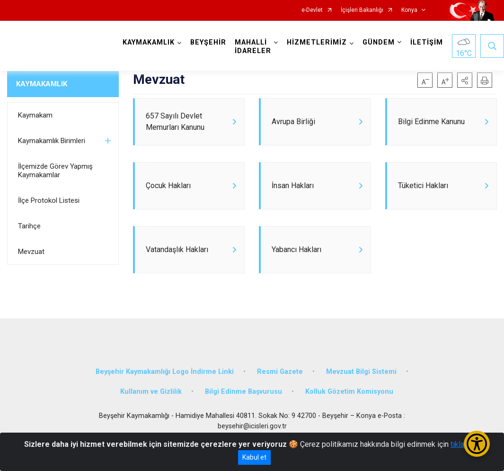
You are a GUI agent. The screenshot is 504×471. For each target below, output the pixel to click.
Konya (409, 10)
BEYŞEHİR (208, 42)
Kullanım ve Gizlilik (151, 392)
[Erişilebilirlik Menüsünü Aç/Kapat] (477, 444)
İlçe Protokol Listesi (49, 200)
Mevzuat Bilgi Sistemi (361, 372)
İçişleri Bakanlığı (362, 10)
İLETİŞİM (426, 42)
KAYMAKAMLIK (41, 84)
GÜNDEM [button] (379, 42)
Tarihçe (29, 226)
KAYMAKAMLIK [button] (149, 42)
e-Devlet (312, 10)
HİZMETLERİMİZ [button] (317, 42)
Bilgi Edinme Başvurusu (243, 392)
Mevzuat (31, 251)
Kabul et (254, 457)
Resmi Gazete (280, 372)
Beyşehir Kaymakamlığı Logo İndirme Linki (165, 372)
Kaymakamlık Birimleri (51, 140)
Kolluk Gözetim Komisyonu (349, 392)
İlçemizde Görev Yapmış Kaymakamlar (55, 170)
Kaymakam (35, 115)
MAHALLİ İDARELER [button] (253, 46)
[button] (464, 80)
